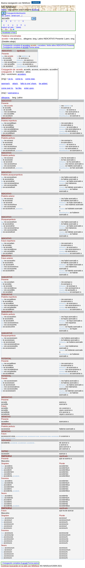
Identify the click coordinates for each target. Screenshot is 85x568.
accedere (26, 45)
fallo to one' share (28, 83)
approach (5, 83)
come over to (7, 88)
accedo (25, 47)
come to (19, 79)
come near (30, 79)
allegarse (5, 97)
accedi (24, 563)
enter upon (29, 88)
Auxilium (35, 10)
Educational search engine (19, 10)
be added (43, 83)
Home (4, 10)
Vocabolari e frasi (9, 32)
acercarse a (13, 93)
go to (10, 79)
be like (18, 88)
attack (15, 83)
